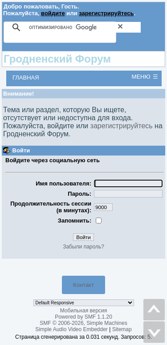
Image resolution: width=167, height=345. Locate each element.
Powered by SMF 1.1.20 (83, 317)
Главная (25, 77)
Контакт (83, 285)
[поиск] (85, 27)
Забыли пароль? (83, 247)
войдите (53, 13)
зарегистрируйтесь (106, 13)
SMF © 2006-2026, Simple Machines (83, 323)
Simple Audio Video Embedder (71, 329)
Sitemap (122, 329)
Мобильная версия (83, 310)
